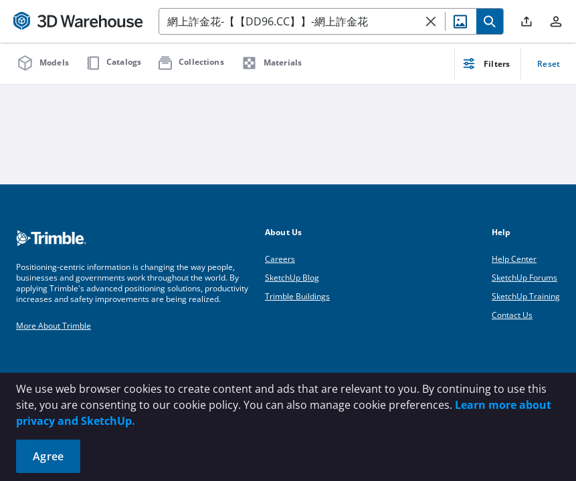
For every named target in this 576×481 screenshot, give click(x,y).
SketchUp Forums (524, 277)
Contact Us (512, 315)
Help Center (514, 259)
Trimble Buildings (297, 296)
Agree (48, 456)
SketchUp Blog (292, 277)
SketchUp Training (526, 296)
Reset (548, 63)
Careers (280, 259)
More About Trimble (53, 325)
